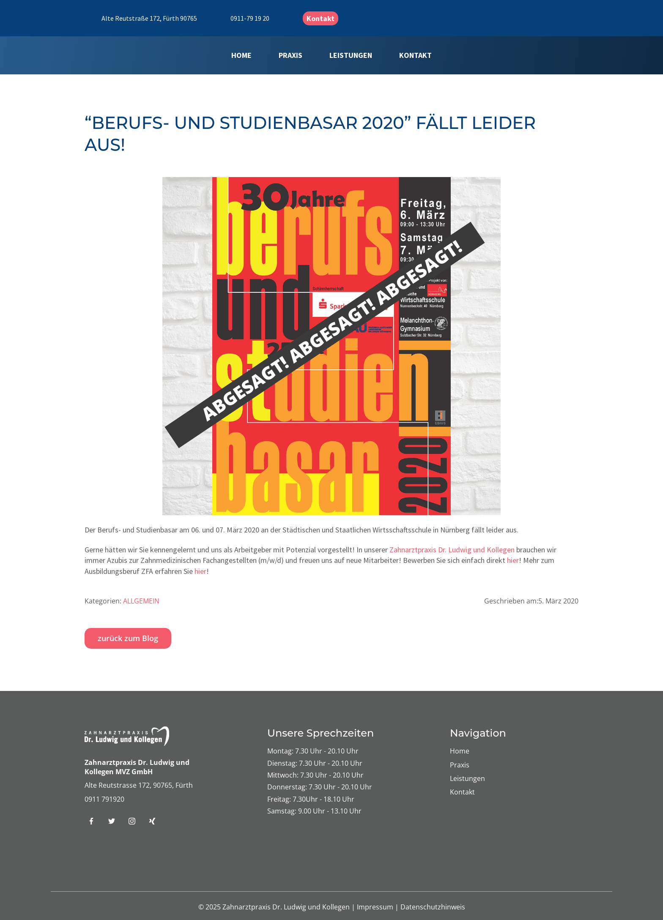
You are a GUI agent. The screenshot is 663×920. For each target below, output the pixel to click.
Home (241, 55)
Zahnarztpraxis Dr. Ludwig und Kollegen (452, 549)
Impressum (376, 907)
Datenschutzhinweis (432, 907)
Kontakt (320, 18)
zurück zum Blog (128, 638)
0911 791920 (104, 799)
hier (513, 560)
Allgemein (141, 601)
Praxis (290, 55)
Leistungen (350, 55)
